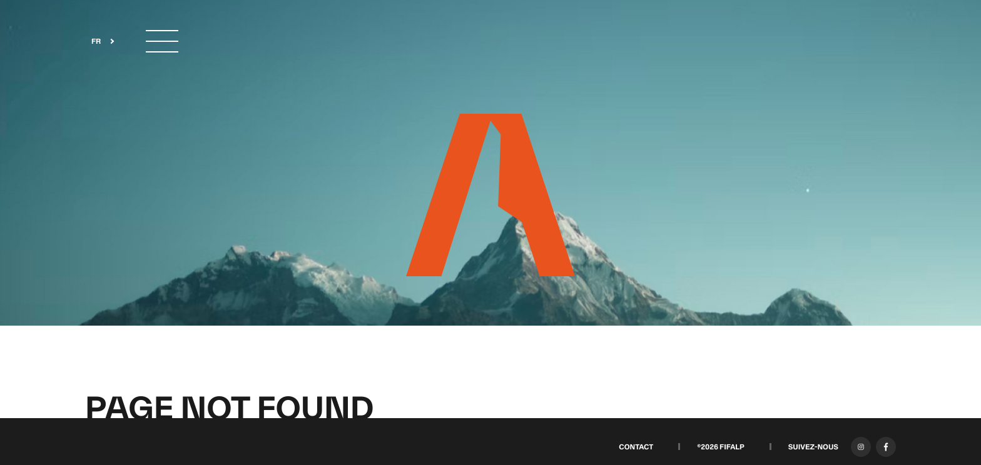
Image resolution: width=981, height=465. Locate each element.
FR (96, 42)
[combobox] (99, 41)
